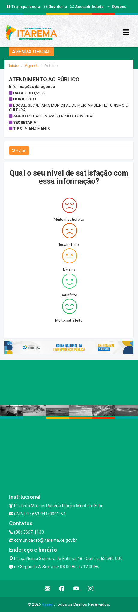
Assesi (48, 604)
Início (14, 65)
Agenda (32, 65)
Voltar (19, 150)
